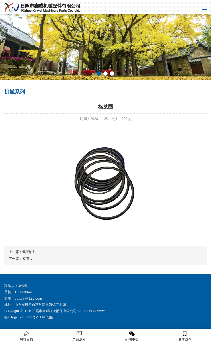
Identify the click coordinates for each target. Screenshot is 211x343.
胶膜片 (27, 259)
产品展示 (79, 336)
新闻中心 (132, 336)
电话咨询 (184, 336)
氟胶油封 (29, 252)
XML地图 (46, 317)
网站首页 (26, 336)
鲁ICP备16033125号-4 (21, 317)
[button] (99, 73)
